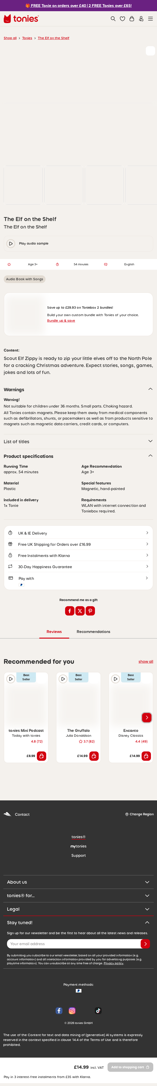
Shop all (10, 38)
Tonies (26, 38)
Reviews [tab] (54, 633)
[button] (122, 18)
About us (78, 883)
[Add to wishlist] (150, 50)
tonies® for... (78, 896)
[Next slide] (146, 718)
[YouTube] (85, 1011)
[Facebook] (59, 1011)
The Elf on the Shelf (50, 38)
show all (146, 662)
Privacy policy (76, 964)
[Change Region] (139, 815)
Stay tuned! (78, 924)
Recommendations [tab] (93, 633)
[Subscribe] (145, 945)
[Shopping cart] (132, 18)
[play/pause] (10, 244)
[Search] (113, 18)
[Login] (141, 18)
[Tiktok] (97, 1011)
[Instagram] (72, 1011)
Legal (78, 910)
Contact (15, 815)
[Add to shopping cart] (41, 757)
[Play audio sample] (10, 680)
